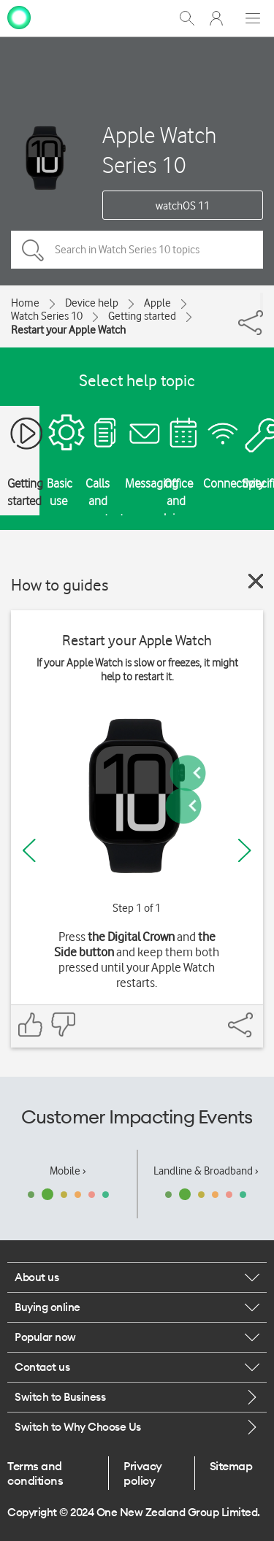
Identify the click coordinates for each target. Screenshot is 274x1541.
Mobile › (68, 1170)
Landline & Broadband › (206, 1170)
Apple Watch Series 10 (159, 149)
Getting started (142, 316)
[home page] (19, 16)
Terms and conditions (35, 1473)
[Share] (261, 301)
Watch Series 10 (47, 316)
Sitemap (231, 1466)
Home (25, 303)
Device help (91, 303)
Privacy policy (142, 1473)
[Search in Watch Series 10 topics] (137, 250)
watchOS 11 (183, 205)
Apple (157, 303)
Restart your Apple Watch (68, 330)
